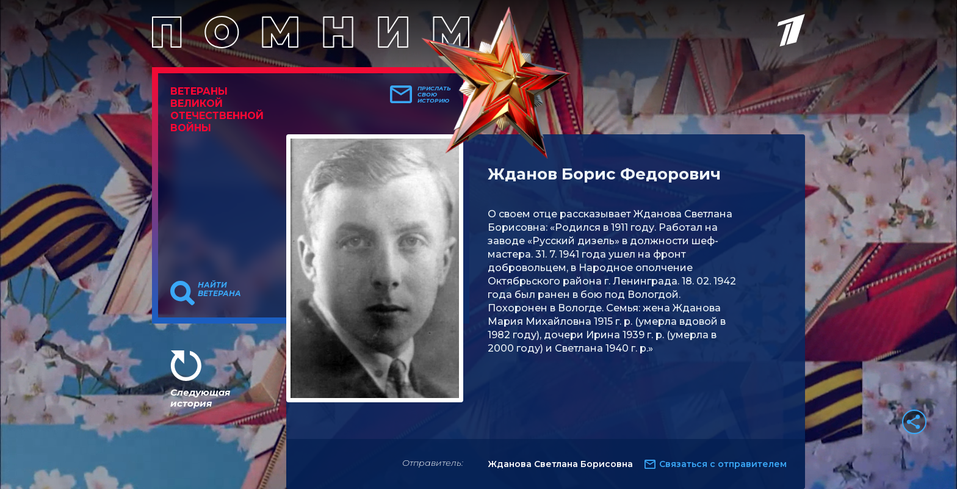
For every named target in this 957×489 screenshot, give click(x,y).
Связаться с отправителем (723, 463)
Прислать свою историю (434, 94)
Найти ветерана (219, 289)
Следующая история (200, 397)
